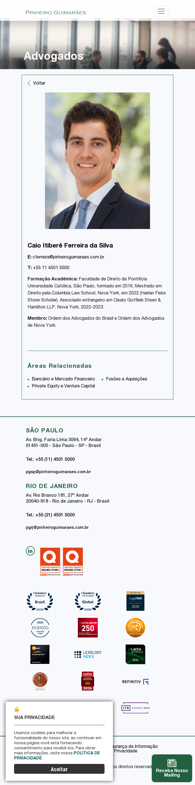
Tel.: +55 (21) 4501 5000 (50, 515)
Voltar (39, 83)
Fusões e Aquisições (126, 379)
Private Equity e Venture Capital (63, 386)
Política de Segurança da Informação (120, 747)
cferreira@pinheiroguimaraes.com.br (66, 257)
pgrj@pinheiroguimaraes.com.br (57, 528)
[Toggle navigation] (161, 11)
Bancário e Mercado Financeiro (63, 379)
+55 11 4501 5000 (48, 268)
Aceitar (59, 770)
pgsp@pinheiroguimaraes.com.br (58, 472)
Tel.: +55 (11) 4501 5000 (50, 460)
